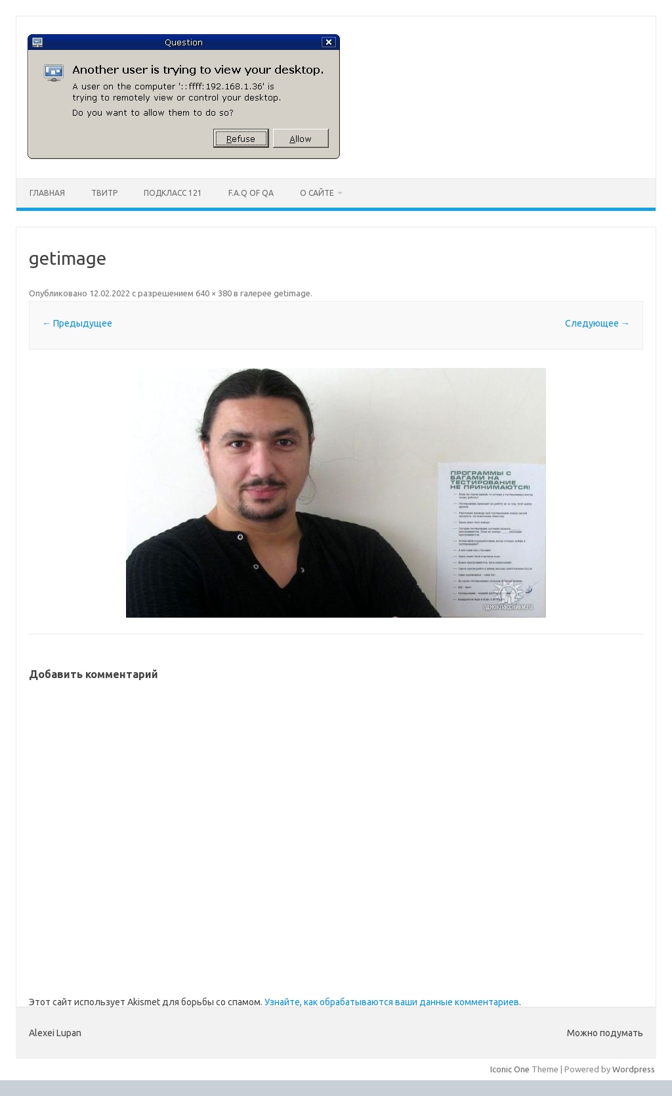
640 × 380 (214, 293)
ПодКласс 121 (173, 193)
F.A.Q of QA (251, 193)
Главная (47, 193)
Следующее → (597, 323)
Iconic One (510, 1069)
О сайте (317, 193)
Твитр (104, 193)
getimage (292, 293)
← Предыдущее (77, 323)
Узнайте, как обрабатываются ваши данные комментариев (391, 1002)
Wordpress (633, 1069)
